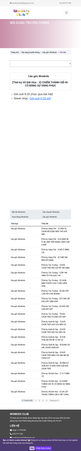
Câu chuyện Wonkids (51, 212)
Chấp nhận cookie (43, 448)
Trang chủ (15, 52)
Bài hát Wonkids (18, 212)
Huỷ (32, 448)
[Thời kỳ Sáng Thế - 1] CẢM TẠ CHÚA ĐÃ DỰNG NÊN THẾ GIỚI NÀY (54, 231)
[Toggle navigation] (66, 12)
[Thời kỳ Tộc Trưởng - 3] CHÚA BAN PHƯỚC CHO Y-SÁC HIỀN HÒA (54, 283)
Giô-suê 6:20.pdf (40, 98)
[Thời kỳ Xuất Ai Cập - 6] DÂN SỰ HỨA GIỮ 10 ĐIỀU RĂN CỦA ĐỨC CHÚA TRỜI (55, 366)
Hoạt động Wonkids (20, 217)
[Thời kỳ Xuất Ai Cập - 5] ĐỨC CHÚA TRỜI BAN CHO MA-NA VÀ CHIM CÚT (55, 355)
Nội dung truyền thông (31, 52)
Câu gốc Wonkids (49, 52)
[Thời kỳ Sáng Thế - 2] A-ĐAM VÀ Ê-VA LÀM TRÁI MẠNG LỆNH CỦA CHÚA (55, 242)
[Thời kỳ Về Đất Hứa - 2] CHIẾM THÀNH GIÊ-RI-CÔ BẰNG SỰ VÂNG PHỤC (55, 384)
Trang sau (54, 400)
